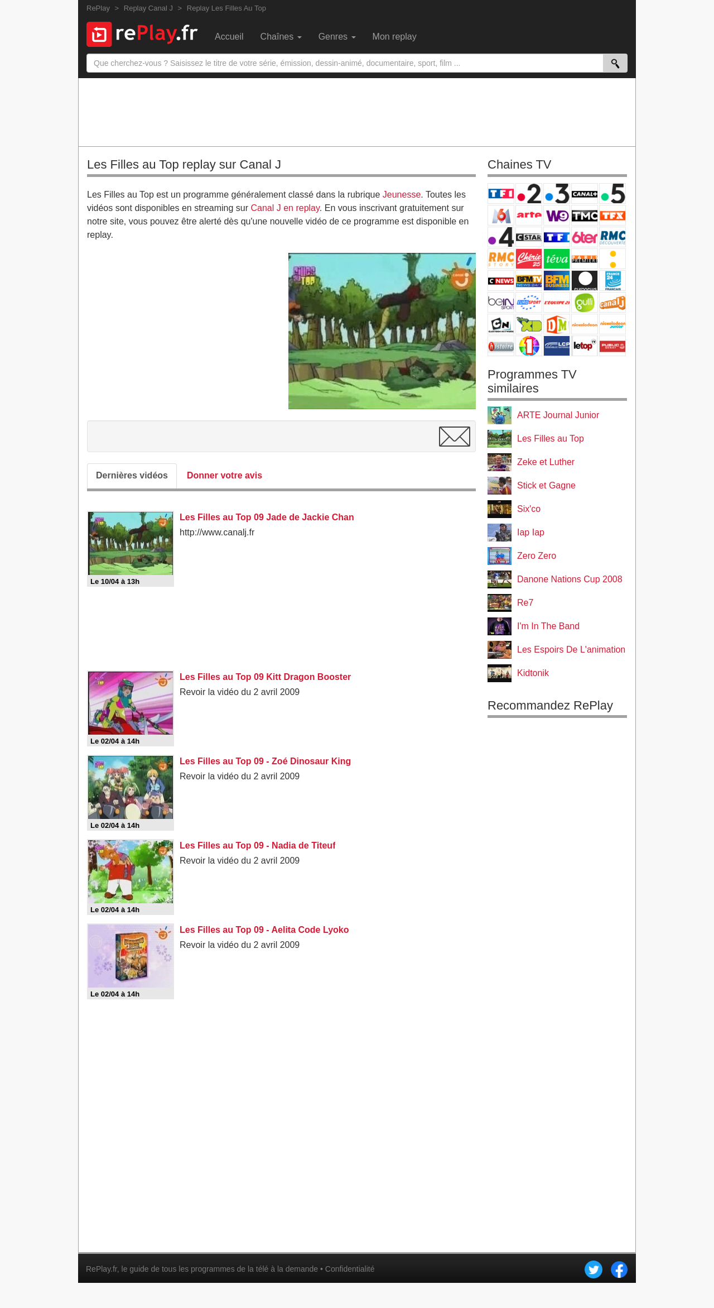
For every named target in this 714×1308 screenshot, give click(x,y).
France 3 (556, 193)
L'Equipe (556, 302)
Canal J (612, 302)
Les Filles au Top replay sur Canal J (184, 164)
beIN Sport (501, 302)
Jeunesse (402, 194)
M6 (501, 215)
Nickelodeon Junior (612, 324)
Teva (556, 258)
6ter (584, 237)
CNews (501, 280)
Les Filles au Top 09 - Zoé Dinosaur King (265, 761)
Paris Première (584, 258)
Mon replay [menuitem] (395, 36)
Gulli (584, 302)
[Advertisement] (357, 112)
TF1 (501, 193)
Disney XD (528, 324)
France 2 (528, 193)
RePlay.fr (101, 1268)
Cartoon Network (501, 324)
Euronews (584, 280)
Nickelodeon (584, 324)
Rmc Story (501, 258)
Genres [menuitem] (337, 36)
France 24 (612, 280)
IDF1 (528, 346)
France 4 (501, 237)
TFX (612, 215)
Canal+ (584, 193)
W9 (556, 215)
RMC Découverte (612, 237)
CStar (528, 237)
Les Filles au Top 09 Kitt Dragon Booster (265, 677)
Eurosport (528, 302)
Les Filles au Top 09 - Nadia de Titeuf (257, 845)
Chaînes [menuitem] (281, 36)
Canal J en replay (285, 208)
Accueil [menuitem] (229, 36)
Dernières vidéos (132, 475)
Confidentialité (350, 1268)
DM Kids (556, 324)
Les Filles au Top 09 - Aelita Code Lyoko (264, 930)
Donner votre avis (224, 475)
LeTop (584, 346)
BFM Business (556, 280)
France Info (612, 258)
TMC (584, 215)
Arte (528, 215)
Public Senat (612, 346)
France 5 (612, 193)
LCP (556, 346)
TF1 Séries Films (556, 237)
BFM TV (528, 280)
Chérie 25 (528, 258)
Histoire (501, 346)
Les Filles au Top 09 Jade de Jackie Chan (267, 517)
